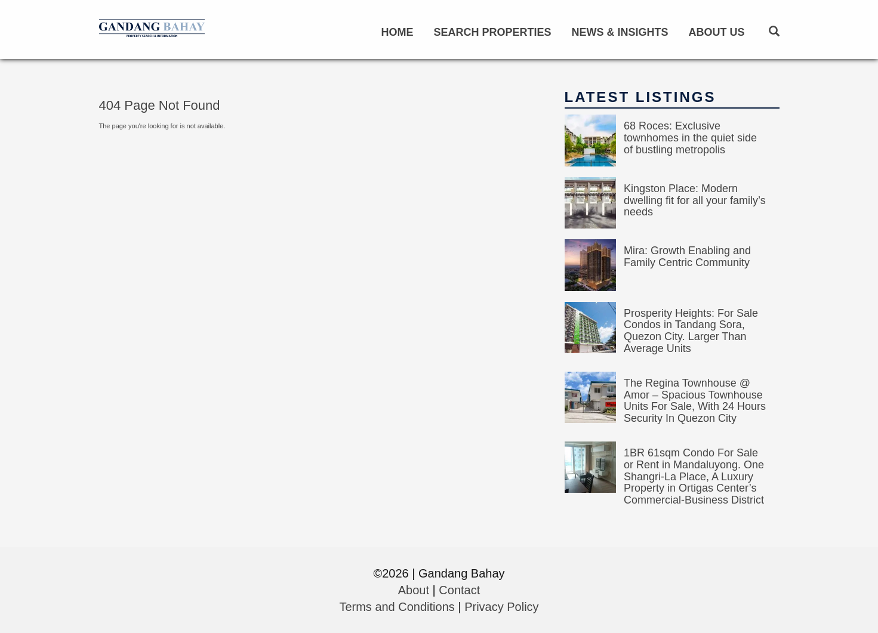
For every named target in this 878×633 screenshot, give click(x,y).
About (413, 590)
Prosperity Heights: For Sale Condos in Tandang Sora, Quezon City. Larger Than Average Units (691, 330)
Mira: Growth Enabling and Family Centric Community (687, 256)
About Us (717, 32)
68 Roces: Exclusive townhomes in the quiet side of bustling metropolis (690, 138)
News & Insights (619, 32)
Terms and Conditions (396, 606)
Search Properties (492, 32)
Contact (459, 590)
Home (397, 32)
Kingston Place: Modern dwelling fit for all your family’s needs (695, 200)
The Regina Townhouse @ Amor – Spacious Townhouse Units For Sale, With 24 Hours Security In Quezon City (695, 400)
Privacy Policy (501, 606)
